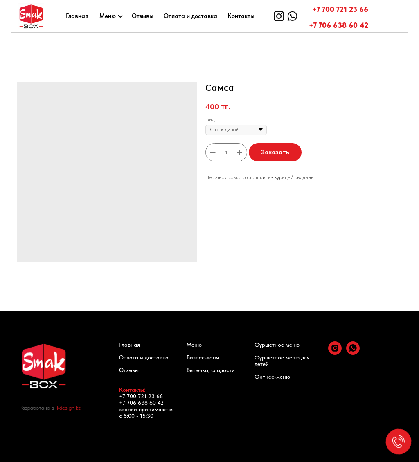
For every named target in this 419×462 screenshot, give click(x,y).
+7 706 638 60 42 (338, 25)
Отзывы (142, 16)
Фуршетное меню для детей (282, 360)
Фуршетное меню (277, 344)
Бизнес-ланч (203, 357)
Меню (107, 16)
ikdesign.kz (68, 407)
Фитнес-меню (272, 376)
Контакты (241, 16)
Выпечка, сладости (211, 370)
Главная (77, 16)
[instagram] (335, 352)
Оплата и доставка (190, 16)
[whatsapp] (353, 352)
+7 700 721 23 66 (340, 9)
